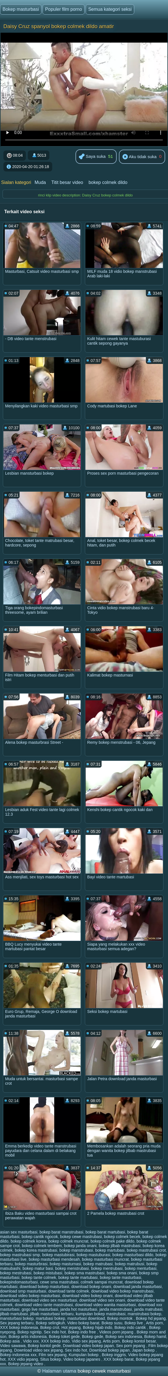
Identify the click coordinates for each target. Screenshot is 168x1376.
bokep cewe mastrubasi (81, 1236)
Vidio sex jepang (86, 1341)
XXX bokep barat (119, 1359)
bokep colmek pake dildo (112, 1241)
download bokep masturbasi (44, 1286)
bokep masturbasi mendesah (54, 1259)
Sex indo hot (55, 1332)
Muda (40, 182)
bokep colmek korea (28, 1241)
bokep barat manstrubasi (61, 1232)
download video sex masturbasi (49, 1300)
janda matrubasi (148, 1309)
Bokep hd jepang (151, 1318)
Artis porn (154, 1323)
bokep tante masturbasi (120, 1277)
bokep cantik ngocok (40, 1236)
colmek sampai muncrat (102, 1282)
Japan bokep (144, 1350)
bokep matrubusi (129, 1264)
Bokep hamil (155, 1336)
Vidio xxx (31, 1341)
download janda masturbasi (137, 1286)
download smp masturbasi (23, 1291)
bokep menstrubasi (72, 1268)
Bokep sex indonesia (123, 1336)
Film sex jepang (52, 1354)
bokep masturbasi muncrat (105, 1259)
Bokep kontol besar (139, 1341)
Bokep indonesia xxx (18, 1354)
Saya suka (92, 157)
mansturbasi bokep (16, 1318)
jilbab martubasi (14, 1314)
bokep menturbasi (140, 1268)
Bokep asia (10, 1341)
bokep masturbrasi (31, 1264)
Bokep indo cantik (130, 1327)
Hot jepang (71, 1327)
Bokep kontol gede (44, 1345)
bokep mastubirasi (58, 1255)
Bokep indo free (82, 1332)
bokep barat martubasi (105, 1232)
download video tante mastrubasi (44, 1304)
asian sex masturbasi (18, 1232)
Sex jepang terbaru (16, 1323)
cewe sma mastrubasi (59, 1282)
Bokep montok (120, 1318)
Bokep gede (92, 1336)
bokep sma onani (122, 1273)
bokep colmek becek (122, 1236)
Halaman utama (59, 1371)
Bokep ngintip (30, 1332)
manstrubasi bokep (144, 1314)
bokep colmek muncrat (68, 1241)
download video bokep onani (87, 1295)
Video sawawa (13, 1345)
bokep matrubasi (98, 1264)
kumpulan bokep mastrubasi (100, 1314)
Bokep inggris (114, 1354)
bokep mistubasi (47, 1273)
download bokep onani (91, 1286)
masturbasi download (86, 1318)
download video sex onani (102, 1300)
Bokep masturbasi (21, 9)
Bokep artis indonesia (28, 1336)
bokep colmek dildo (108, 182)
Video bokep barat (83, 1323)
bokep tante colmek (39, 1277)
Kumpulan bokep (84, 1354)
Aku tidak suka (139, 157)
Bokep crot (49, 1327)
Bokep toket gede (64, 1336)
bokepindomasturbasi (19, 1282)
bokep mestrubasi (16, 1273)
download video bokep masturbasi (30, 1295)
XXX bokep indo (55, 1341)
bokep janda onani (80, 1245)
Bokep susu (112, 1323)
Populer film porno (63, 9)
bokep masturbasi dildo (132, 1255)
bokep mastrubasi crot (146, 1250)
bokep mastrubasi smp (20, 1255)
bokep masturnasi (65, 1264)
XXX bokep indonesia (19, 1327)
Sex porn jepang (131, 1345)
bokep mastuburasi (93, 1255)
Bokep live (134, 1323)
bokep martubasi (110, 1250)
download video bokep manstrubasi (122, 1291)
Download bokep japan (109, 1350)
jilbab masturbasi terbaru (52, 1314)
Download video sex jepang (38, 1350)
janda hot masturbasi (78, 1309)
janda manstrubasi (115, 1309)
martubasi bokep (50, 1318)
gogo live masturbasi (40, 1309)
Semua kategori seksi (110, 9)
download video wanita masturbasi (105, 1304)
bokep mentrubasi (107, 1268)
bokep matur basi (37, 1268)
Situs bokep (50, 1359)
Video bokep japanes (82, 1359)
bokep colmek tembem (42, 1245)
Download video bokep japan (88, 1345)
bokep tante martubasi (78, 1277)
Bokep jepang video (26, 1364)
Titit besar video (67, 182)
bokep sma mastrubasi (84, 1273)
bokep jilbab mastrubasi (119, 1245)
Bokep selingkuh (50, 1323)
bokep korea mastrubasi (36, 1250)
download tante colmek (68, 1291)
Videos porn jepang (117, 1332)
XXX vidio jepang (23, 1359)
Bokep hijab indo (97, 1327)
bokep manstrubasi (76, 1250)
